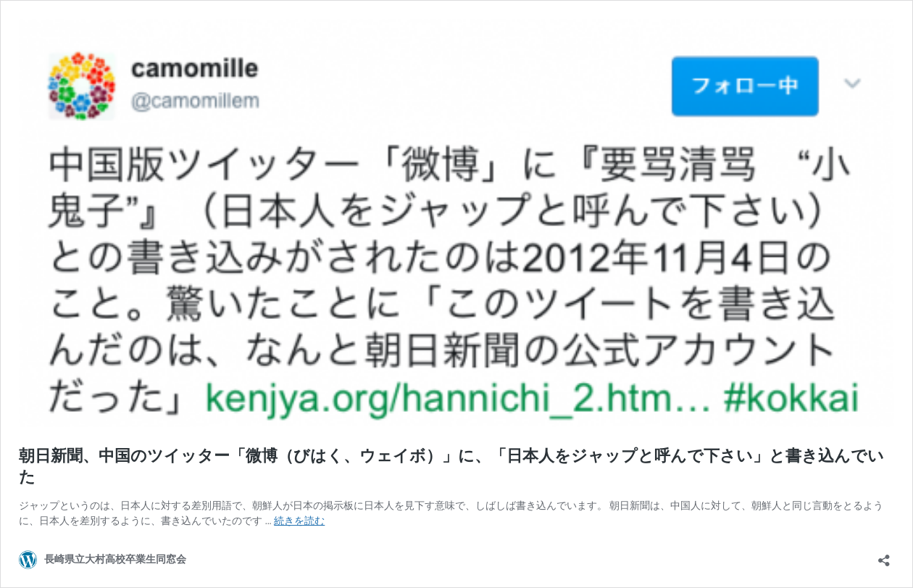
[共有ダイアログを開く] (884, 555)
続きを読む (299, 520)
